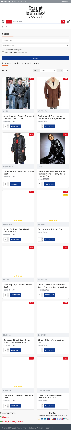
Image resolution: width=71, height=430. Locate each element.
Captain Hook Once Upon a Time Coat (18, 173)
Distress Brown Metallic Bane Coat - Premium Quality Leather (52, 285)
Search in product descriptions (15, 53)
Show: (60, 71)
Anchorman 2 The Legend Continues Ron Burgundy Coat (52, 118)
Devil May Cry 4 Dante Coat (50, 229)
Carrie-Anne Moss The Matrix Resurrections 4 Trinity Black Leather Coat (51, 174)
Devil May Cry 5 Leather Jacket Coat (17, 285)
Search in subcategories (12, 50)
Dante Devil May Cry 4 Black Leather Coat (16, 230)
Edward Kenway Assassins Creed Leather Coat (50, 395)
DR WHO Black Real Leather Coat (51, 340)
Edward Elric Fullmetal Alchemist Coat (18, 395)
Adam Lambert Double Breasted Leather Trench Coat (18, 118)
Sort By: (35, 71)
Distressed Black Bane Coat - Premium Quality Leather (17, 340)
